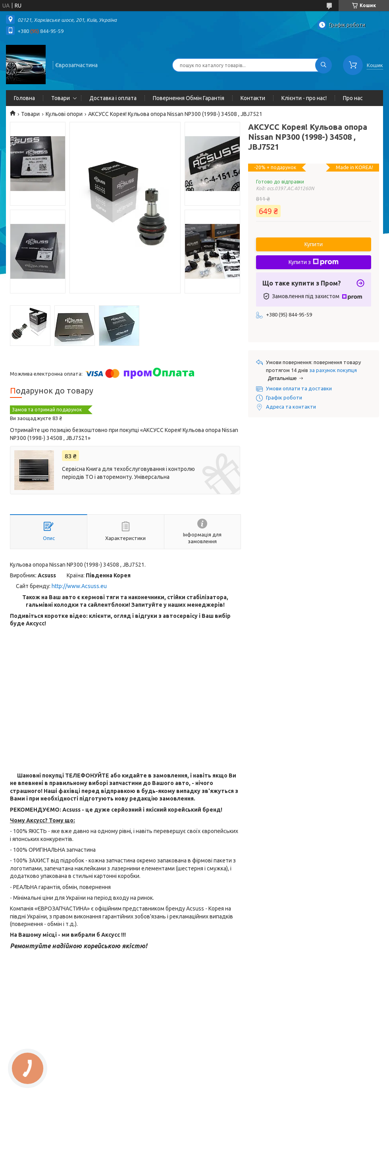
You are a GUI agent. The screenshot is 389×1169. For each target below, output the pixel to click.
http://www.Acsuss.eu (79, 586)
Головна (24, 98)
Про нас (353, 98)
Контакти (253, 98)
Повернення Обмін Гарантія (188, 98)
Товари (60, 98)
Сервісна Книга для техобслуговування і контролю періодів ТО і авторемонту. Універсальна (128, 473)
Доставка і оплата (113, 98)
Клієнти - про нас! (304, 98)
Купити (313, 244)
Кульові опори (64, 114)
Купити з (314, 262)
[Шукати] (323, 65)
